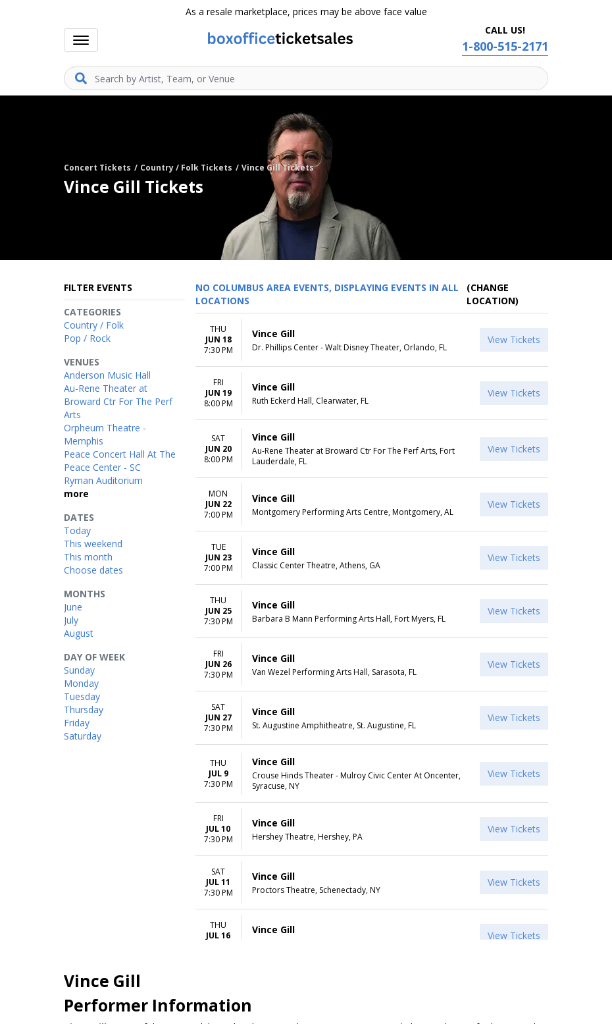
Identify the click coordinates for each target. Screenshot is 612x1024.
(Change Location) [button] (493, 294)
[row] (371, 340)
